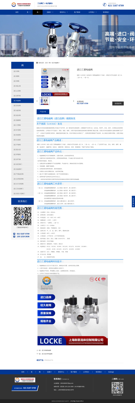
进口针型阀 (17, 130)
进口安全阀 (17, 105)
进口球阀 (16, 71)
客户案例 (77, 12)
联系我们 (106, 12)
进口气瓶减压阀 (18, 174)
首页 (16, 12)
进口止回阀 (17, 91)
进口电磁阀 (17, 100)
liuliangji (111, 372)
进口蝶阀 (16, 76)
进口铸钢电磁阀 (46, 350)
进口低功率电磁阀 (47, 354)
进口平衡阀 (17, 144)
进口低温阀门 (18, 169)
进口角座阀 (17, 135)
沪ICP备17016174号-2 (76, 401)
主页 (46, 62)
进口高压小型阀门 (19, 193)
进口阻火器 (17, 149)
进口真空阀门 (18, 164)
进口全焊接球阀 (18, 179)
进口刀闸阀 (17, 125)
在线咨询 (118, 103)
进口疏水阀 (17, 115)
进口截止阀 (17, 86)
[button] (67, 55)
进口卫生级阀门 (18, 188)
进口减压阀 (17, 110)
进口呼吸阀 (17, 154)
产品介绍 (43, 111)
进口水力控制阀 (18, 184)
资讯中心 (63, 12)
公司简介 (92, 12)
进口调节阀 (17, 96)
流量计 (49, 12)
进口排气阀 (17, 159)
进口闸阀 (16, 81)
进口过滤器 (17, 140)
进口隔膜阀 (17, 120)
